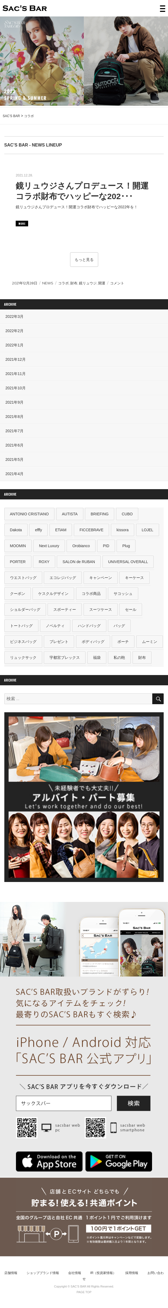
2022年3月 (14, 316)
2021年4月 (14, 474)
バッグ (119, 626)
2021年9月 (14, 402)
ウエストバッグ (23, 577)
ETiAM (60, 530)
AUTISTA (70, 514)
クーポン (17, 593)
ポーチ (123, 641)
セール (130, 609)
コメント (117, 283)
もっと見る (84, 259)
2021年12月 (15, 359)
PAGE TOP (84, 1292)
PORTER (18, 562)
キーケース (134, 577)
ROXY (44, 562)
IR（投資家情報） (103, 1273)
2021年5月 (14, 459)
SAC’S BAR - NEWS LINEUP (33, 145)
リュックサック (23, 657)
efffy (38, 530)
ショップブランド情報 (43, 1273)
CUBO (127, 514)
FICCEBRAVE (91, 530)
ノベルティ (55, 626)
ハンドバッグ (89, 626)
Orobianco (81, 546)
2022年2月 (14, 331)
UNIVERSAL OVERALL (128, 562)
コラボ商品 (91, 593)
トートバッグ (21, 626)
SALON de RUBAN (78, 562)
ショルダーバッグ (25, 609)
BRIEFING (99, 514)
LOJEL (147, 530)
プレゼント (59, 641)
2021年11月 (15, 374)
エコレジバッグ (63, 577)
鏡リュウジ (88, 283)
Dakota (16, 530)
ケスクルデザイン (53, 593)
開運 (101, 283)
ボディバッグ (93, 641)
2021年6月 (14, 445)
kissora (123, 530)
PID (106, 546)
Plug (126, 546)
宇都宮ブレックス (65, 657)
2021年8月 (14, 416)
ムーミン (149, 641)
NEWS (47, 283)
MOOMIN (18, 546)
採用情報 (131, 1273)
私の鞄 (119, 657)
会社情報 (74, 1273)
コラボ (63, 283)
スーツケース (100, 609)
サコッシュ (123, 593)
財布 (73, 283)
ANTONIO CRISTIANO (29, 514)
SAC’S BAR (25, 8)
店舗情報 (10, 1273)
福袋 (97, 657)
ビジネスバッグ (23, 641)
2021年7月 (14, 431)
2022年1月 (14, 345)
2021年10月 (15, 388)
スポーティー (64, 609)
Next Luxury (49, 546)
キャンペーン (100, 577)
